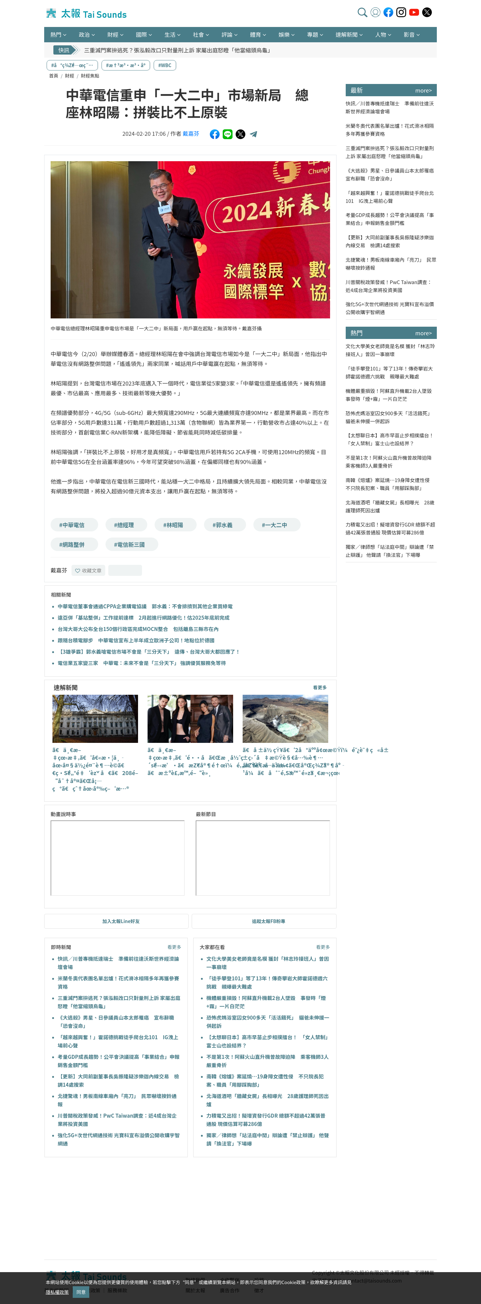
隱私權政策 (57, 1292)
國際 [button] (141, 34)
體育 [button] (255, 34)
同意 (81, 1292)
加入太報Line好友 (121, 921)
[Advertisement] (100, 1209)
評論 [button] (227, 34)
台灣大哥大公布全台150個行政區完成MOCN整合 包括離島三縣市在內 (138, 629)
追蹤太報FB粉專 (268, 921)
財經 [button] (112, 34)
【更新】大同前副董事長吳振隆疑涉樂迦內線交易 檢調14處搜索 (390, 241)
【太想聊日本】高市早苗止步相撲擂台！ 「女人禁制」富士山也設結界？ (391, 439)
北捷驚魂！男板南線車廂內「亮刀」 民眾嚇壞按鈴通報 (391, 263)
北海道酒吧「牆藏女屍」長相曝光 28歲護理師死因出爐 (390, 506)
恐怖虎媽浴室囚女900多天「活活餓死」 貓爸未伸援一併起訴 (390, 417)
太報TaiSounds (87, 13)
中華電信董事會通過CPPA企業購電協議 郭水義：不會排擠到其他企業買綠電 (145, 606)
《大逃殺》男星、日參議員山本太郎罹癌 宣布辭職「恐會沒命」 (391, 174)
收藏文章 (88, 570)
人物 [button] (380, 34)
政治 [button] (84, 34)
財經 (69, 75)
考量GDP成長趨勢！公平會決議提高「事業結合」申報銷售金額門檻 (390, 218)
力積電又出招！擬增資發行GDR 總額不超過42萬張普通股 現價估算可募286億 (390, 528)
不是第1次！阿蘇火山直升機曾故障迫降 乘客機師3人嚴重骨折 (391, 461)
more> (423, 90)
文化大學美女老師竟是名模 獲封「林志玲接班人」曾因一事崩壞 (390, 350)
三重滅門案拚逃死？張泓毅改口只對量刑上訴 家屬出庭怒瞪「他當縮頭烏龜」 (178, 50)
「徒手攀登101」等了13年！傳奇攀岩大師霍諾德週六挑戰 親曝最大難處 (389, 372)
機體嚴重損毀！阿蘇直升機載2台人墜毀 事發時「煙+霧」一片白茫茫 (391, 394)
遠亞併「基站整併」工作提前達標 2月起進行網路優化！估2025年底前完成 (143, 617)
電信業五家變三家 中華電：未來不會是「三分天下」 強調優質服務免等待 (142, 663)
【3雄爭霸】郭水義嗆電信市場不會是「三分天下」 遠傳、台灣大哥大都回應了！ (149, 651)
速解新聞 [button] (347, 34)
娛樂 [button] (284, 34)
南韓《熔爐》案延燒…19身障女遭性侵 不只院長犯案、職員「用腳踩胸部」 (390, 484)
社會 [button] (198, 34)
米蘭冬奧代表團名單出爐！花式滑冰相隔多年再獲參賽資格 (390, 129)
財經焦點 (90, 75)
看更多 (320, 687)
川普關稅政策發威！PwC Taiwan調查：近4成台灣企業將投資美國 (389, 286)
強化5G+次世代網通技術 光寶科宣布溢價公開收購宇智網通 (390, 308)
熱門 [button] (55, 34)
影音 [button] (409, 34)
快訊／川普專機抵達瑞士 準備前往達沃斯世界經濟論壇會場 (390, 107)
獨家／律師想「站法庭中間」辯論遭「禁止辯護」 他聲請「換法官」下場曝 (390, 550)
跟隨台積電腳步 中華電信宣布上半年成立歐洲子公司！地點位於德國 (136, 640)
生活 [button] (169, 34)
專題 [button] (312, 34)
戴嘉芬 (191, 133)
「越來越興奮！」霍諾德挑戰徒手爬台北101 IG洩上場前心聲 (390, 196)
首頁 (53, 75)
